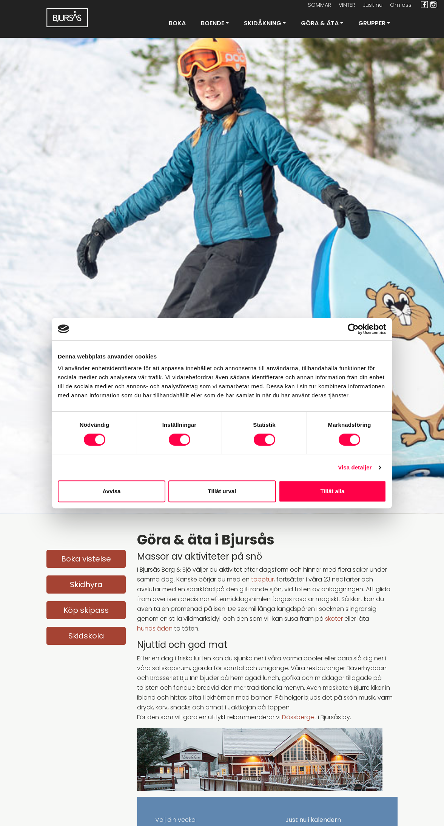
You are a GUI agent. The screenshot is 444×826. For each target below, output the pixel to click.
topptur (262, 579)
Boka (177, 23)
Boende (212, 23)
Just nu (372, 5)
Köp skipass (86, 610)
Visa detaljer (355, 467)
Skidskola (86, 636)
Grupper (371, 23)
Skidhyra (86, 584)
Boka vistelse (86, 559)
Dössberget (299, 717)
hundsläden (155, 628)
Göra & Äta (320, 23)
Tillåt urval (222, 491)
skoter (334, 618)
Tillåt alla (333, 491)
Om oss (401, 5)
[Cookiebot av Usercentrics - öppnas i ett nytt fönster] (353, 329)
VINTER (347, 5)
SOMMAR (319, 5)
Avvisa (112, 491)
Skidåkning (262, 23)
